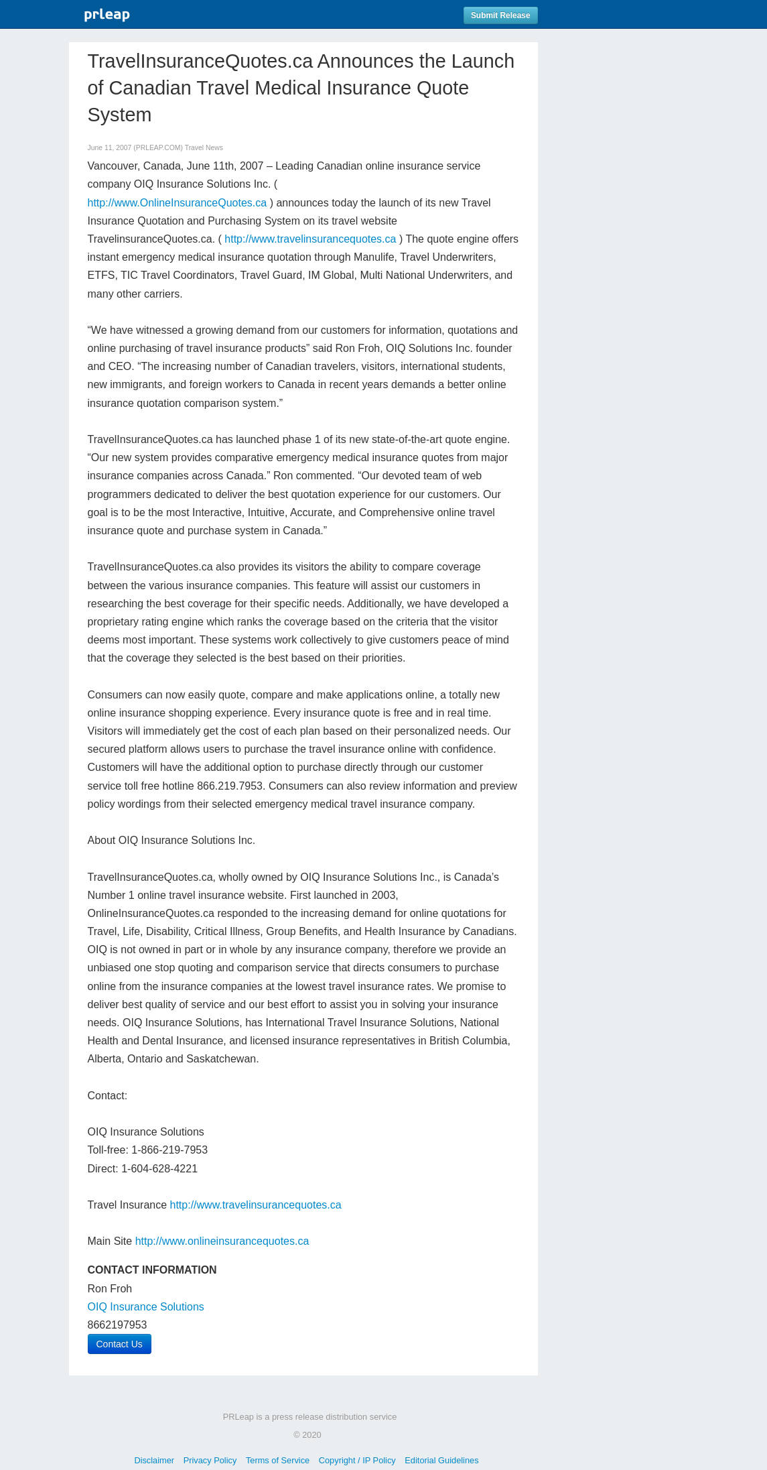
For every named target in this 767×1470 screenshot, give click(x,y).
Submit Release (501, 15)
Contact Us (119, 1344)
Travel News (204, 147)
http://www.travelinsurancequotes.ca (310, 239)
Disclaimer (154, 1460)
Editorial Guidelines (441, 1460)
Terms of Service (277, 1460)
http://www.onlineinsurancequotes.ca (222, 1241)
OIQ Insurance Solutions (146, 1306)
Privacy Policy (210, 1460)
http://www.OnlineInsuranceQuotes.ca (177, 202)
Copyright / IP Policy (357, 1460)
